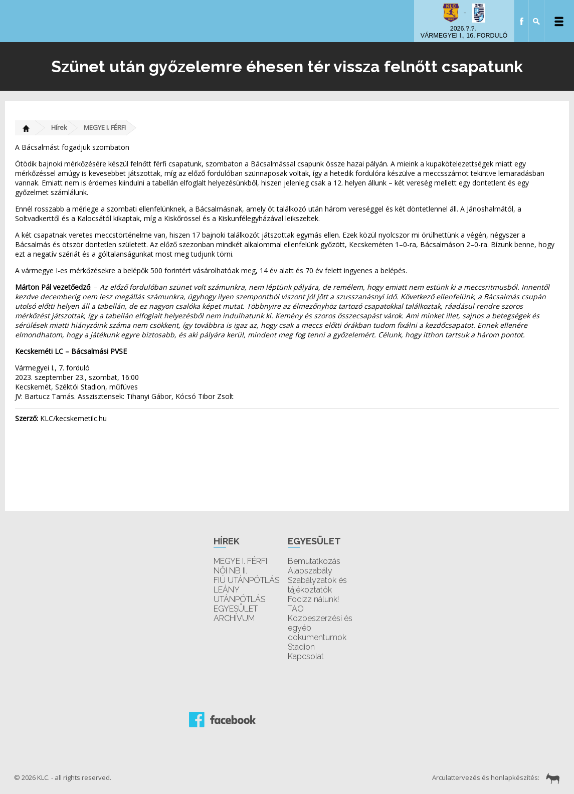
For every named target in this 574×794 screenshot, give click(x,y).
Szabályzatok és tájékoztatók (317, 584)
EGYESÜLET (236, 609)
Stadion (301, 647)
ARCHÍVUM (234, 618)
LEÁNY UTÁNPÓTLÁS (239, 594)
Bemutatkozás (314, 561)
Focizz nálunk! (313, 599)
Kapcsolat (306, 656)
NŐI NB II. (230, 570)
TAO (296, 609)
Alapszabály (310, 570)
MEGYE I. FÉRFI (105, 127)
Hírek (59, 127)
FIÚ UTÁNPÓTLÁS (246, 580)
